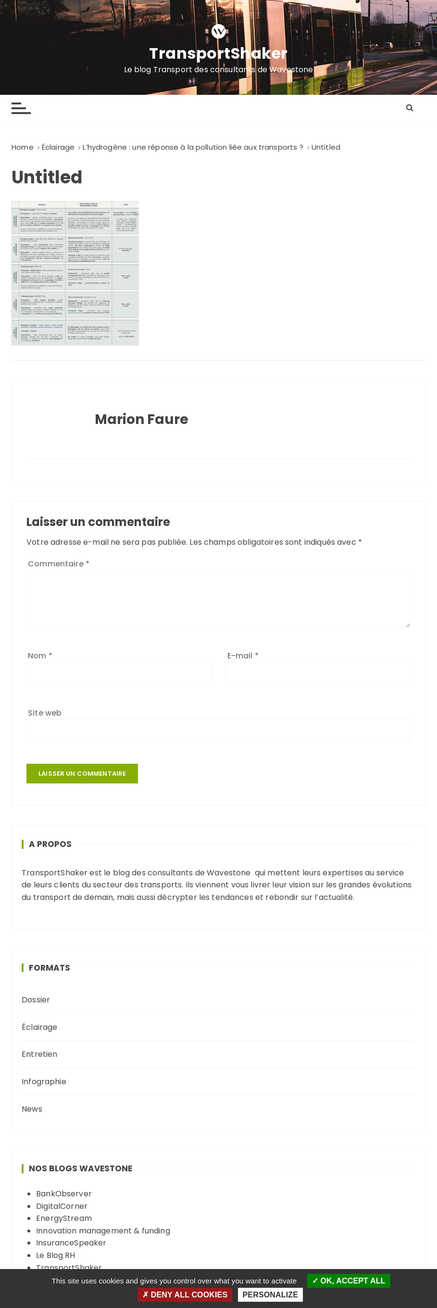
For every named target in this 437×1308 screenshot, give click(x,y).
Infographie (44, 1081)
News (32, 1109)
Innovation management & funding (103, 1230)
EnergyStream (64, 1218)
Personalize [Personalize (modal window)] (270, 1295)
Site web (45, 712)
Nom (40, 655)
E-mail (243, 655)
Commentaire (58, 563)
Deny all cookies (184, 1295)
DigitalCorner (61, 1206)
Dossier (36, 999)
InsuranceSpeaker (71, 1242)
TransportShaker (218, 53)
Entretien (39, 1054)
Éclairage (39, 1027)
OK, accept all (349, 1281)
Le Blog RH (55, 1255)
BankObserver (64, 1193)
